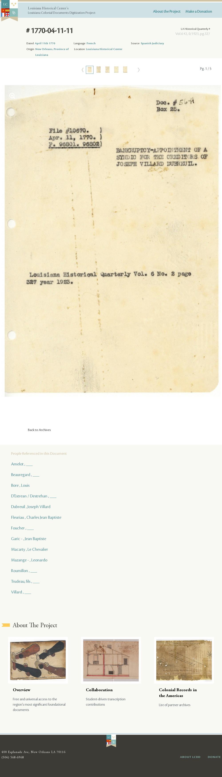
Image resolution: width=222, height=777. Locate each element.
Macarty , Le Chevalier (29, 549)
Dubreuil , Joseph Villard (30, 507)
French (91, 43)
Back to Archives (39, 430)
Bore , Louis (20, 485)
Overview (21, 690)
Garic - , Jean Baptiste (28, 539)
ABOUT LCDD (190, 757)
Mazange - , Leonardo (29, 560)
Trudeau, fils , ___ (25, 581)
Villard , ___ (21, 592)
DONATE (214, 757)
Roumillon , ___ (24, 571)
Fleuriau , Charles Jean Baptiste (36, 517)
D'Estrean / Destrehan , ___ (33, 496)
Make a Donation (198, 12)
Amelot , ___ (22, 464)
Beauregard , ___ (25, 475)
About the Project (166, 12)
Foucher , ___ (22, 528)
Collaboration (99, 690)
